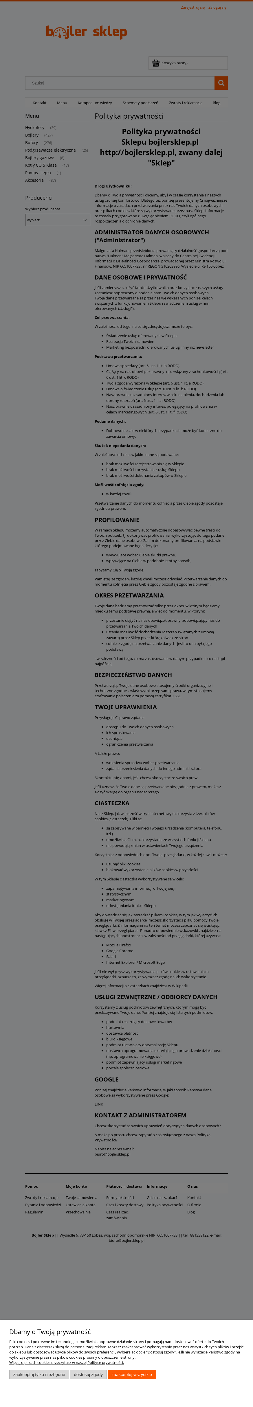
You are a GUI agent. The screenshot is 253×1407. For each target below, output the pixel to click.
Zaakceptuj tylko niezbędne (39, 1374)
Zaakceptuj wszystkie (132, 1374)
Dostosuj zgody (88, 1374)
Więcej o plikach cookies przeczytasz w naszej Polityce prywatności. (66, 1362)
